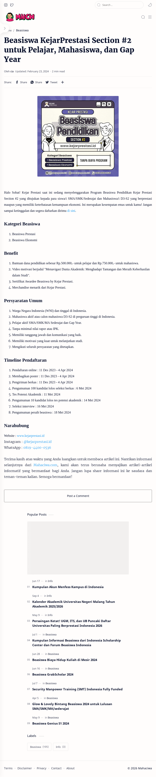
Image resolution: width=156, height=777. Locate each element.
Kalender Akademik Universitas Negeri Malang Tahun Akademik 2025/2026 (73, 604)
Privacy (41, 768)
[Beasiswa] (51, 634)
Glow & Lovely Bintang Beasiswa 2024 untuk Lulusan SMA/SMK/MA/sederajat (72, 706)
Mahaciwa (145, 768)
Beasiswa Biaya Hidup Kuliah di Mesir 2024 (64, 660)
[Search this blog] (119, 5)
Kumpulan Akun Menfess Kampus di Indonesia (68, 587)
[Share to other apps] (62, 82)
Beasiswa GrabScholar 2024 (52, 674)
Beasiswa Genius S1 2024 (50, 723)
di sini (71, 210)
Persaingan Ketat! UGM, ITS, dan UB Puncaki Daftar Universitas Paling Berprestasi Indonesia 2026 (71, 623)
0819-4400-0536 (37, 448)
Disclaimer (24, 768)
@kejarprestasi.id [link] (38, 442)
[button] (6, 5)
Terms (8, 768)
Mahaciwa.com (45, 465)
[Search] (143, 17)
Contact (56, 768)
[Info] (50, 581)
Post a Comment (78, 496)
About (70, 768)
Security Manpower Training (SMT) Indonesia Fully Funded (77, 689)
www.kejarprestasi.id (30, 435)
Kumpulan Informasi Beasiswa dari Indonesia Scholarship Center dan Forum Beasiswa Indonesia (76, 642)
